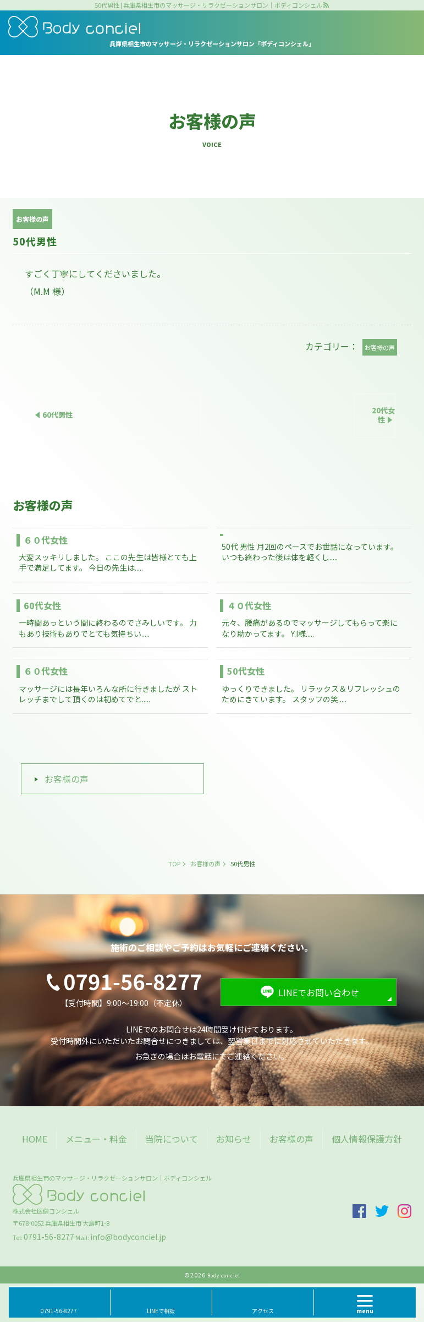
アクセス (263, 1311)
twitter (382, 1211)
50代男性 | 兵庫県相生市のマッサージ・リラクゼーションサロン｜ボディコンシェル (208, 5)
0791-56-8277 (49, 1236)
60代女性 (42, 605)
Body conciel (223, 1275)
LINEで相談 (161, 1311)
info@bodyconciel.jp (128, 1236)
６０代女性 (46, 540)
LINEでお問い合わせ (318, 992)
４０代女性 (249, 605)
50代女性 (246, 671)
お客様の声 (67, 778)
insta (404, 1211)
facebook (359, 1211)
